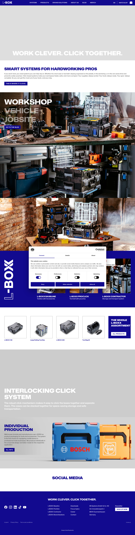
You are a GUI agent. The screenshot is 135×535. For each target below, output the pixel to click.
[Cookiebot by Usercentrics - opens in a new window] (96, 249)
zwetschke (71, 530)
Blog (84, 2)
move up (128, 522)
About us (75, 2)
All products (119, 334)
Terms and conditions (26, 522)
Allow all (92, 284)
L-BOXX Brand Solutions (56, 515)
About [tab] (93, 255)
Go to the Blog (12, 127)
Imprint (6, 522)
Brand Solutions (60, 2)
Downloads (74, 506)
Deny (42, 284)
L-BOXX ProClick (53, 509)
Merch (93, 2)
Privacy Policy (14, 522)
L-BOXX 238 (60, 340)
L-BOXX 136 (8, 340)
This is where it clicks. (16, 83)
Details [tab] (67, 255)
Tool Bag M (86, 340)
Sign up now (122, 509)
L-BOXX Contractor (54, 512)
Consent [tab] (41, 255)
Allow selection (67, 284)
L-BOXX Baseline (53, 506)
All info (9, 450)
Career (73, 512)
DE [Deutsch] (114, 3)
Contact (73, 515)
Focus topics (75, 509)
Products (44, 2)
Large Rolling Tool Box (37, 340)
